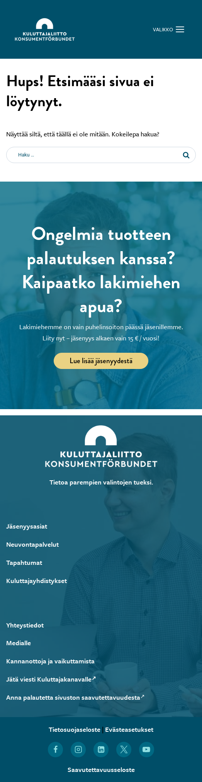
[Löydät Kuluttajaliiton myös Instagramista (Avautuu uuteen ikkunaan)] (78, 749)
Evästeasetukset (129, 729)
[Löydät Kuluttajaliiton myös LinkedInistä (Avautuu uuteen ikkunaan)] (101, 749)
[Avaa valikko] (168, 29)
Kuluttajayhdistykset (36, 580)
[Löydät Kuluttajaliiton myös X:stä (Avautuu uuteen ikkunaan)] (123, 749)
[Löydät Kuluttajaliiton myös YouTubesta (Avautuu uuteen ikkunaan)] (146, 749)
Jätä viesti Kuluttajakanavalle (51, 679)
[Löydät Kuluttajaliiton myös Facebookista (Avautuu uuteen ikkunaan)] (55, 749)
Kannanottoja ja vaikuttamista (50, 661)
